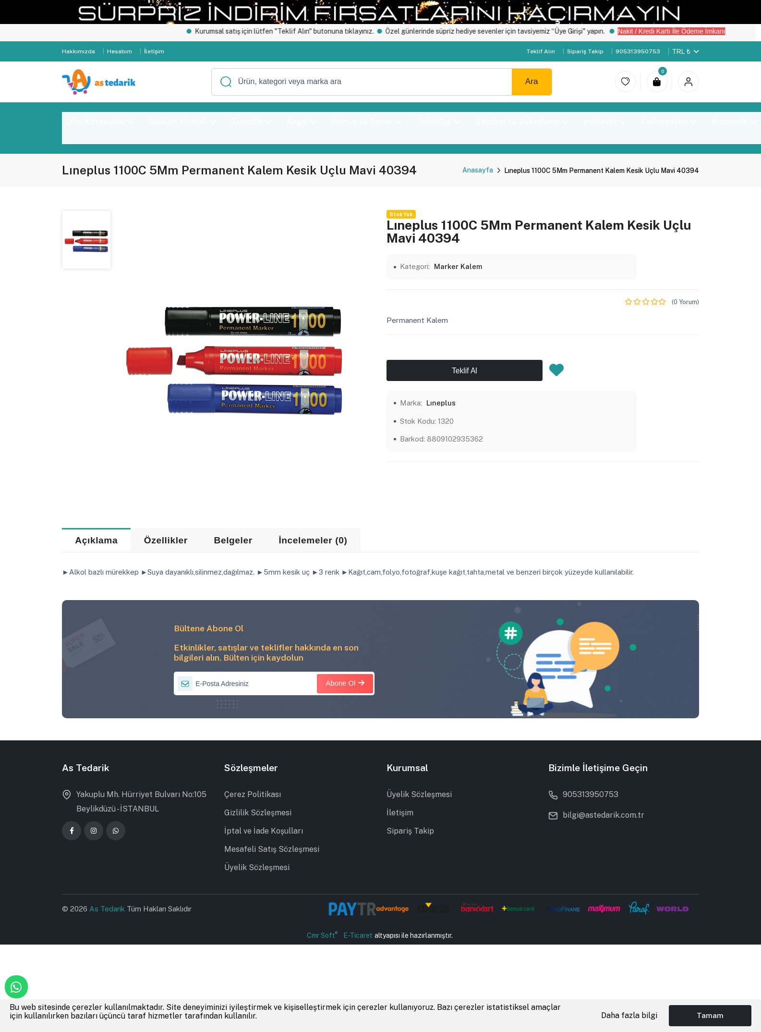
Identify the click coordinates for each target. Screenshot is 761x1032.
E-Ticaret (358, 935)
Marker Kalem (458, 266)
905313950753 (638, 51)
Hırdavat (604, 121)
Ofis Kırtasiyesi (99, 121)
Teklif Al (464, 371)
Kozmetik (734, 121)
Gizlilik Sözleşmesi (257, 812)
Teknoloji (438, 121)
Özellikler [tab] (166, 540)
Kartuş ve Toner (366, 121)
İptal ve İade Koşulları (263, 830)
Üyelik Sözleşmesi (257, 867)
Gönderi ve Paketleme (521, 121)
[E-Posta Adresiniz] (274, 684)
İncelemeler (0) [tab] (312, 540)
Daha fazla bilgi (629, 1015)
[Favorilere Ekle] (556, 373)
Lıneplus (441, 403)
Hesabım (119, 51)
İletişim (154, 51)
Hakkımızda (78, 51)
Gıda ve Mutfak (182, 121)
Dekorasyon (669, 121)
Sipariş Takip (585, 51)
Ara (531, 81)
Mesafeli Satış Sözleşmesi (271, 849)
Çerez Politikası (252, 794)
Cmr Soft (322, 935)
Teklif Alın (540, 51)
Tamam (710, 1015)
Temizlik (251, 121)
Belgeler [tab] (233, 540)
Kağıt (301, 121)
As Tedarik (108, 909)
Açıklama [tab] (96, 540)
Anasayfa (477, 170)
